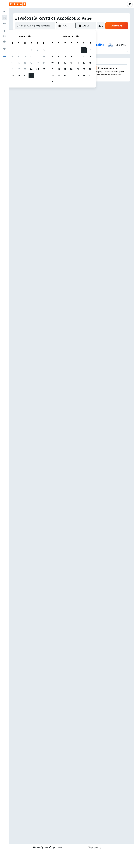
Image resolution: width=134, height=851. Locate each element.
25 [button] (37, 69)
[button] (4, 4)
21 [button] (12, 69)
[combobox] (37, 26)
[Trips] (4, 49)
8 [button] (18, 56)
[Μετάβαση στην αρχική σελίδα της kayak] (17, 4)
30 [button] (25, 75)
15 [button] (19, 62)
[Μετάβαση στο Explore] (4, 30)
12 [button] (44, 56)
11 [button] (37, 56)
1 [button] (18, 50)
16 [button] (25, 62)
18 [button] (38, 62)
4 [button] (37, 50)
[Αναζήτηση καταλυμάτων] (4, 17)
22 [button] (19, 69)
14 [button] (12, 62)
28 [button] (12, 75)
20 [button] (71, 69)
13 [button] (71, 62)
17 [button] (31, 62)
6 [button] (71, 56)
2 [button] (25, 50)
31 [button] (31, 75)
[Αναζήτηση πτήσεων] (4, 12)
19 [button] (44, 62)
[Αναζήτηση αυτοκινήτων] (4, 23)
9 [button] (25, 56)
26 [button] (44, 69)
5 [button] (43, 50)
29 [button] (19, 75)
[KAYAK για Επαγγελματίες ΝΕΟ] (4, 41)
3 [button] (31, 50)
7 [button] (12, 56)
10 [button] (31, 56)
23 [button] (25, 69)
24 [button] (31, 69)
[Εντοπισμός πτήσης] (4, 36)
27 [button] (71, 75)
